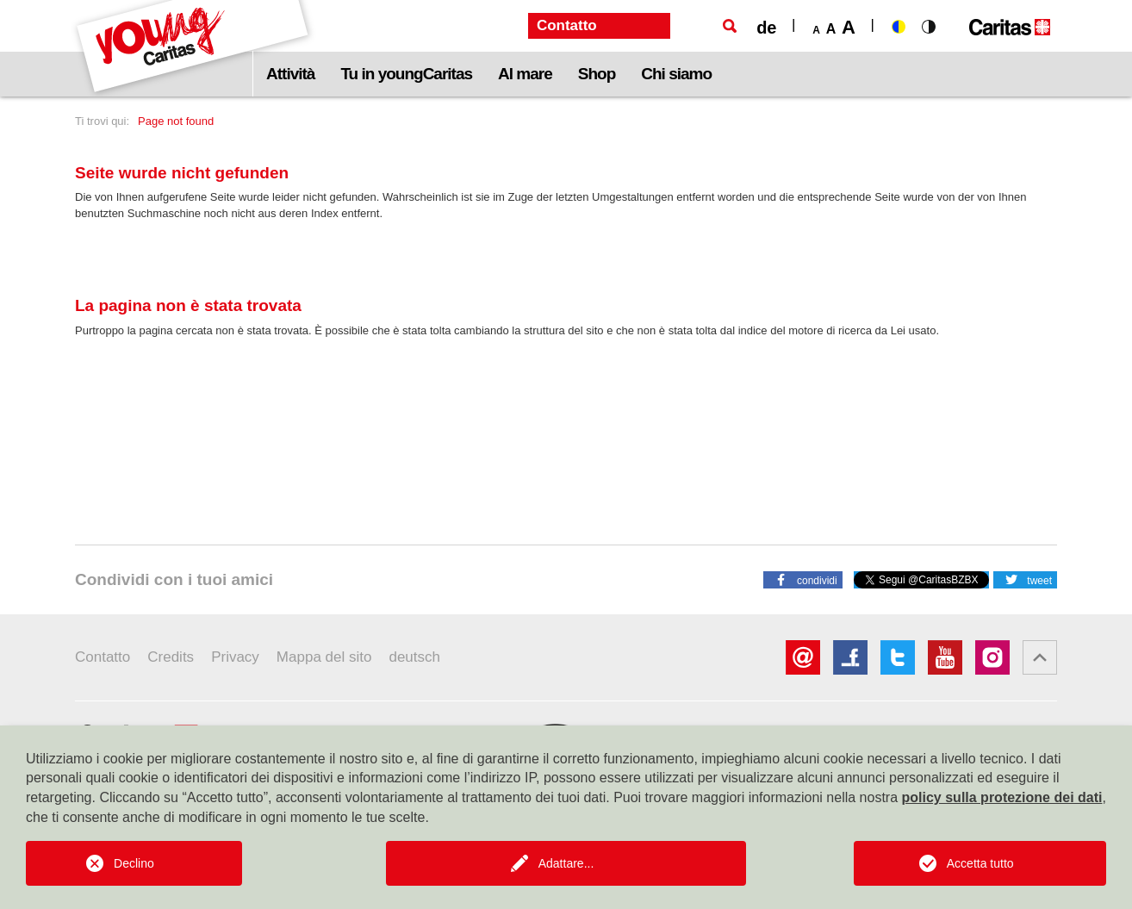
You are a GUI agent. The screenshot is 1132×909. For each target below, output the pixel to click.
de (766, 27)
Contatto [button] (567, 25)
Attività (290, 74)
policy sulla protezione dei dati (1002, 797)
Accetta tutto (980, 863)
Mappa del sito (324, 657)
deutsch (414, 657)
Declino (134, 863)
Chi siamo (676, 74)
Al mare (525, 74)
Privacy (235, 657)
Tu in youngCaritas (406, 74)
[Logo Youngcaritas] (193, 48)
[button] (802, 579)
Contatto (102, 657)
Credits (170, 657)
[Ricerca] (730, 26)
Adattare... (566, 863)
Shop (597, 74)
